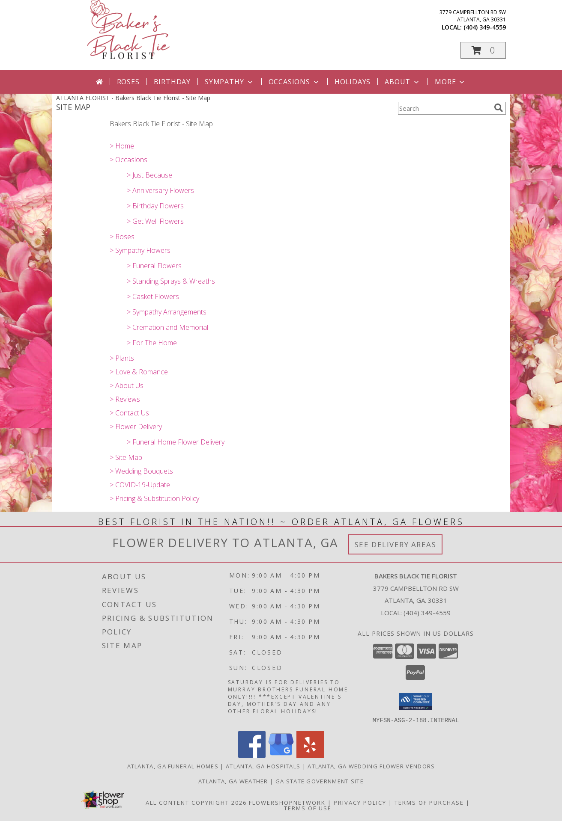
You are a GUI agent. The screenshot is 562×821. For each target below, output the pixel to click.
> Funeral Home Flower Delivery (175, 442)
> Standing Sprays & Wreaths (171, 281)
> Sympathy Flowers (140, 250)
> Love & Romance (139, 371)
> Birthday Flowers (155, 205)
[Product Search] (444, 108)
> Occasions (128, 159)
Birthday (172, 81)
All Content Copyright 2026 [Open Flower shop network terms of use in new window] (196, 802)
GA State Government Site (319, 781)
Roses (128, 81)
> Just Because (149, 175)
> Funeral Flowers (154, 265)
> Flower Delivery (136, 426)
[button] (483, 50)
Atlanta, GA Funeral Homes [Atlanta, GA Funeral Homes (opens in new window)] (173, 766)
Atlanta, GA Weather (233, 781)
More (450, 81)
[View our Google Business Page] (281, 755)
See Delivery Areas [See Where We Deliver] (395, 544)
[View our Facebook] (252, 755)
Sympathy (229, 81)
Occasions (294, 81)
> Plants (122, 358)
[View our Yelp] (310, 755)
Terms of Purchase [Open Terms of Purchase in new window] (429, 802)
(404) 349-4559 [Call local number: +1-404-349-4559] (484, 27)
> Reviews (125, 399)
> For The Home (152, 342)
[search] (498, 108)
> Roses (122, 236)
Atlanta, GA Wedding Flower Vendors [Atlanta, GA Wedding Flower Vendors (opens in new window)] (371, 766)
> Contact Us (129, 413)
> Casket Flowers (153, 296)
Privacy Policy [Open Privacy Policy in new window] (360, 802)
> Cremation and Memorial (167, 327)
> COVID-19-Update (140, 484)
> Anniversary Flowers (160, 190)
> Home (122, 146)
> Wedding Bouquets (141, 471)
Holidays (353, 81)
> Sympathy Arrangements (166, 312)
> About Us (126, 385)
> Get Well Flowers (155, 221)
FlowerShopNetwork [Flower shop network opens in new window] (287, 802)
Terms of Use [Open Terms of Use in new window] (308, 808)
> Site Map (126, 457)
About (403, 81)
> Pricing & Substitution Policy (154, 498)
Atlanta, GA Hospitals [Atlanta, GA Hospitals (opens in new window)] (263, 766)
